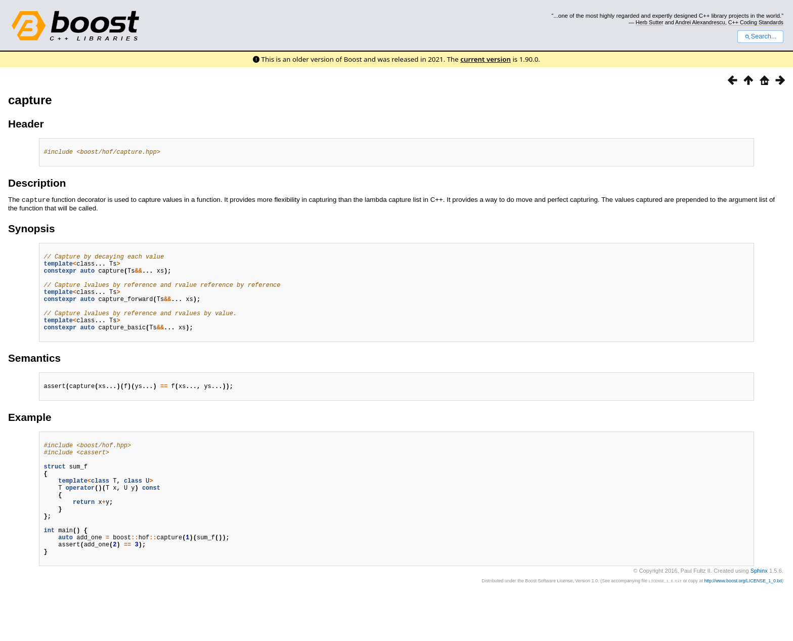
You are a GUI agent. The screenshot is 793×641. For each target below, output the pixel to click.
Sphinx (759, 614)
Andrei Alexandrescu (700, 22)
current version (485, 59)
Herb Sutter (650, 22)
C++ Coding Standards (755, 22)
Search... (760, 36)
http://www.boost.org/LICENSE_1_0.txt (743, 624)
